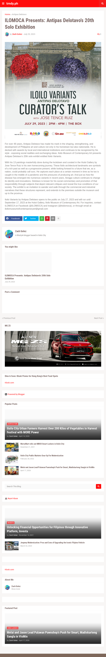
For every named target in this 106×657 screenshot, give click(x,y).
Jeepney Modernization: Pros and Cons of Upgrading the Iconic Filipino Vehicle (52, 542)
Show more (15, 589)
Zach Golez (20, 231)
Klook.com (9, 383)
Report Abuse (13, 498)
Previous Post (9, 318)
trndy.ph (12, 3)
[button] (3, 3)
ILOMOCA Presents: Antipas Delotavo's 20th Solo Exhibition (27, 277)
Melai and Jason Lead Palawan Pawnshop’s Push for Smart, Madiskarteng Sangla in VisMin (57, 467)
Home (7, 14)
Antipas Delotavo (19, 14)
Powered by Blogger (15, 394)
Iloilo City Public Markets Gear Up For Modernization (41, 455)
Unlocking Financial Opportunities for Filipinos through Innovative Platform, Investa (47, 529)
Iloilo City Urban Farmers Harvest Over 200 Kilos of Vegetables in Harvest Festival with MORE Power (52, 430)
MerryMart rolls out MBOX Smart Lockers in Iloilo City (42, 444)
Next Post (98, 318)
